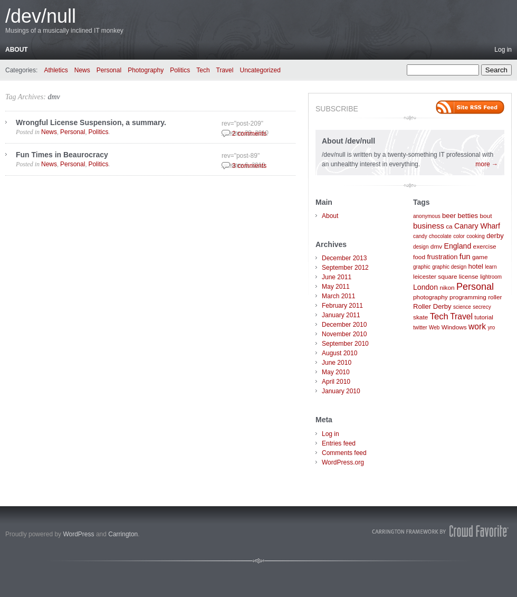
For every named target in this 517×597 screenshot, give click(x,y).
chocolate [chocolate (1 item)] (440, 236)
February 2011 (342, 305)
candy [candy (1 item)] (420, 236)
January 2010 (341, 391)
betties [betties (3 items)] (468, 216)
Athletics (56, 70)
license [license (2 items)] (468, 276)
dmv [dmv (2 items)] (436, 246)
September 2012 (345, 267)
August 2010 (339, 353)
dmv (53, 97)
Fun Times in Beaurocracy (62, 154)
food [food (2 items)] (419, 257)
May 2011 (336, 286)
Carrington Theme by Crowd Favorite (440, 531)
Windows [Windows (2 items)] (454, 327)
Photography (146, 70)
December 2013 (344, 258)
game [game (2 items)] (480, 257)
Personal (109, 70)
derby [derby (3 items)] (495, 236)
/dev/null (40, 16)
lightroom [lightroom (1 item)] (491, 277)
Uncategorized (260, 70)
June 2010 (336, 362)
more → (486, 164)
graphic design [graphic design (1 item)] (449, 267)
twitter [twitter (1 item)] (420, 327)
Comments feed (344, 453)
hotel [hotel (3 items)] (475, 266)
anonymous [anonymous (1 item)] (427, 216)
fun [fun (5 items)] (465, 256)
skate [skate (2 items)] (420, 317)
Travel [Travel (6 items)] (461, 316)
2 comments (249, 133)
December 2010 (344, 324)
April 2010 (336, 381)
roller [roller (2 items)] (495, 297)
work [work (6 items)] (477, 326)
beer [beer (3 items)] (449, 216)
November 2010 (344, 334)
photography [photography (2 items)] (430, 297)
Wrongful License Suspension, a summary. (91, 122)
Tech (202, 70)
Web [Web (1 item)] (434, 327)
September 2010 (345, 343)
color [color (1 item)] (459, 236)
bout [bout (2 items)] (486, 216)
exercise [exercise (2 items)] (484, 246)
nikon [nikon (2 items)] (446, 287)
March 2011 (338, 296)
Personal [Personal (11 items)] (475, 286)
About (16, 49)
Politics (180, 70)
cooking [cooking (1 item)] (475, 236)
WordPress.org (343, 462)
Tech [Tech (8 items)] (439, 316)
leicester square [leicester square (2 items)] (435, 276)
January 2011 (341, 315)
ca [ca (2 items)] (449, 226)
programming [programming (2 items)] (467, 297)
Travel (225, 70)
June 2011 (336, 277)
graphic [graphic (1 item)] (421, 267)
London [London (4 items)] (425, 287)
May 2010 (336, 372)
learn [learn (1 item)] (490, 267)
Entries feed (339, 443)
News (82, 70)
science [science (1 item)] (462, 307)
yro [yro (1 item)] (491, 327)
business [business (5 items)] (428, 225)
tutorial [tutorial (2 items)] (483, 317)
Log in (503, 49)
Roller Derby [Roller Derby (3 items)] (432, 306)
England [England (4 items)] (458, 246)
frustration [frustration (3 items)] (442, 257)
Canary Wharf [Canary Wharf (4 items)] (477, 226)
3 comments (249, 165)
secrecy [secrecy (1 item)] (482, 307)
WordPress (78, 534)
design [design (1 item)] (420, 247)
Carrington (123, 534)
